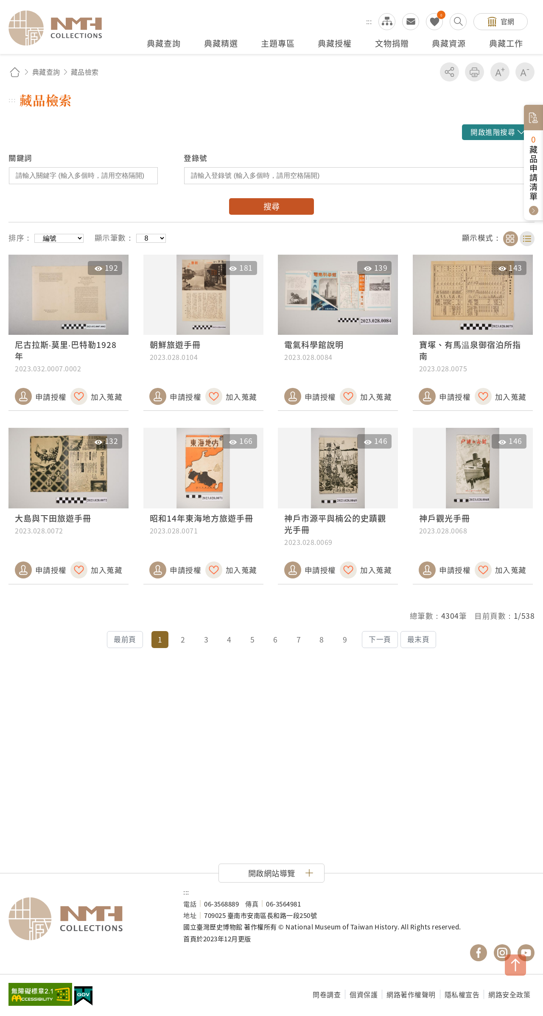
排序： (20, 237)
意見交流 (410, 21)
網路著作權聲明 (411, 994)
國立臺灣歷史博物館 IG (502, 952)
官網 (508, 21)
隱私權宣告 (462, 994)
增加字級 (499, 71)
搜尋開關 (458, 21)
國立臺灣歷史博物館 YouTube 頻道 (526, 952)
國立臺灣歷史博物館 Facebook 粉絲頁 (478, 952)
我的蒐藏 (434, 21)
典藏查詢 (46, 72)
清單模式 (527, 238)
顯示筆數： (114, 237)
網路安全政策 (509, 994)
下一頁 (380, 639)
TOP (515, 965)
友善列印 (474, 71)
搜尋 (271, 206)
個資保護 (364, 994)
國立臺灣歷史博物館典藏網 (60, 28)
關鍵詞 (20, 157)
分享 (449, 71)
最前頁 (125, 639)
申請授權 (51, 396)
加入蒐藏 (106, 396)
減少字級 (525, 71)
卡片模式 (510, 238)
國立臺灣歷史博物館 (87, 919)
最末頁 (418, 639)
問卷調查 (327, 994)
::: (369, 21)
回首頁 (14, 71)
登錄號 (195, 157)
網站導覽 (386, 21)
